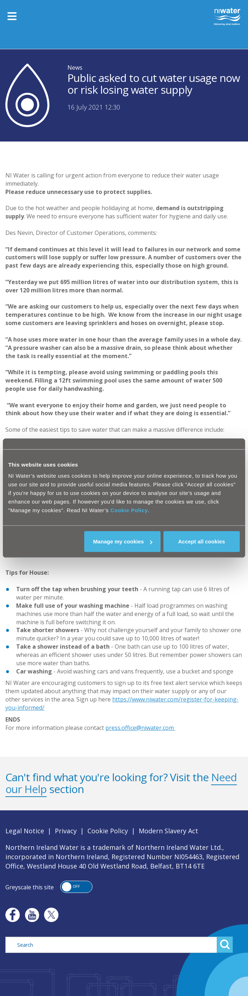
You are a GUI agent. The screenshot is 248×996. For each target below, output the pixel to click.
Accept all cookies (201, 541)
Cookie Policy (129, 510)
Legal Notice (24, 830)
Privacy (66, 830)
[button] (76, 887)
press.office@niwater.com (140, 728)
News (74, 67)
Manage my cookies (123, 541)
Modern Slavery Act (168, 830)
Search (225, 944)
